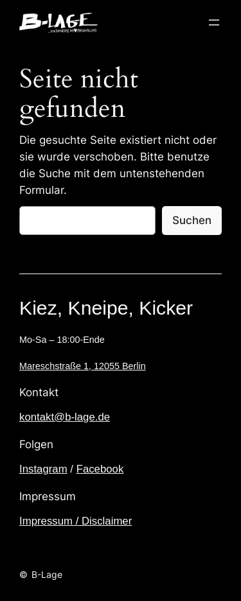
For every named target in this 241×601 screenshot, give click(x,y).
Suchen (191, 220)
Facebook (100, 469)
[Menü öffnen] (214, 22)
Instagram (43, 469)
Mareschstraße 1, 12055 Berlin (82, 366)
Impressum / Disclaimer (75, 521)
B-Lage (46, 574)
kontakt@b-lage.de (64, 417)
